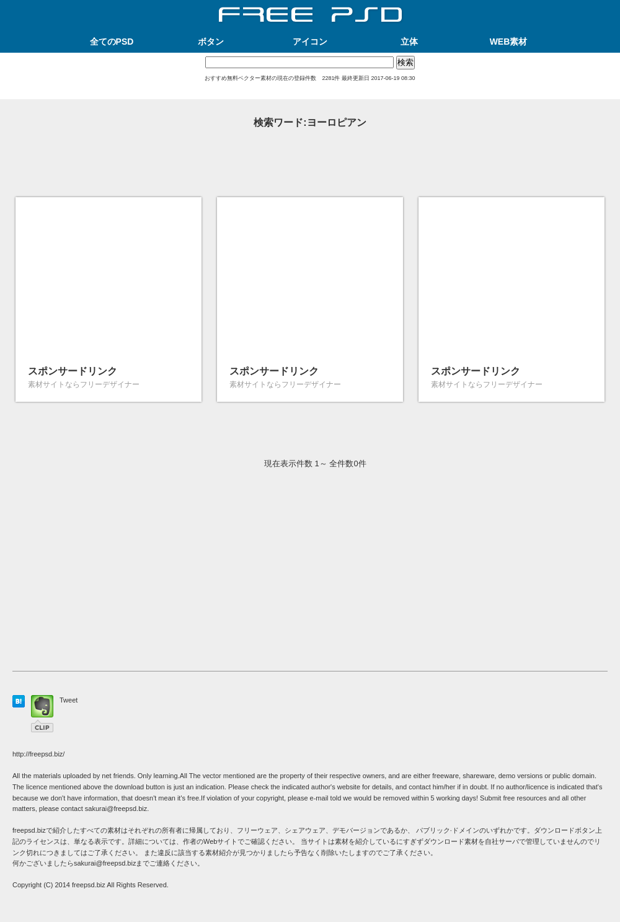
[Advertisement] (310, 94)
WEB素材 (509, 42)
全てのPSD (112, 42)
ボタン (211, 42)
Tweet (69, 700)
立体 (409, 42)
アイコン (310, 42)
